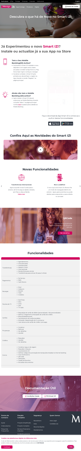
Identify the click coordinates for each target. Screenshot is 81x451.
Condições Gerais (32, 396)
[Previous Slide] (1, 186)
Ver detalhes (65, 233)
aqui (19, 104)
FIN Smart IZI (50, 396)
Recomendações (39, 427)
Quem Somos (55, 415)
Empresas (25, 1)
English (77, 1)
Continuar (7, 447)
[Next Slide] (80, 186)
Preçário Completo (21, 417)
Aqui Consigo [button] (20, 7)
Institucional (40, 1)
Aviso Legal (53, 420)
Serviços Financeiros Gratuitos (23, 430)
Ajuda (3, 423)
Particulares (4, 1)
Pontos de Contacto (5, 417)
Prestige (17, 1)
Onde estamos (5, 426)
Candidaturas (54, 424)
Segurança (38, 415)
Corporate (32, 1)
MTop (11, 1)
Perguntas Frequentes (5, 430)
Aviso (35, 424)
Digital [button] (37, 7)
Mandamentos (38, 430)
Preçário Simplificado (24, 423)
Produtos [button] (30, 7)
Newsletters (37, 420)
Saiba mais (21, 194)
